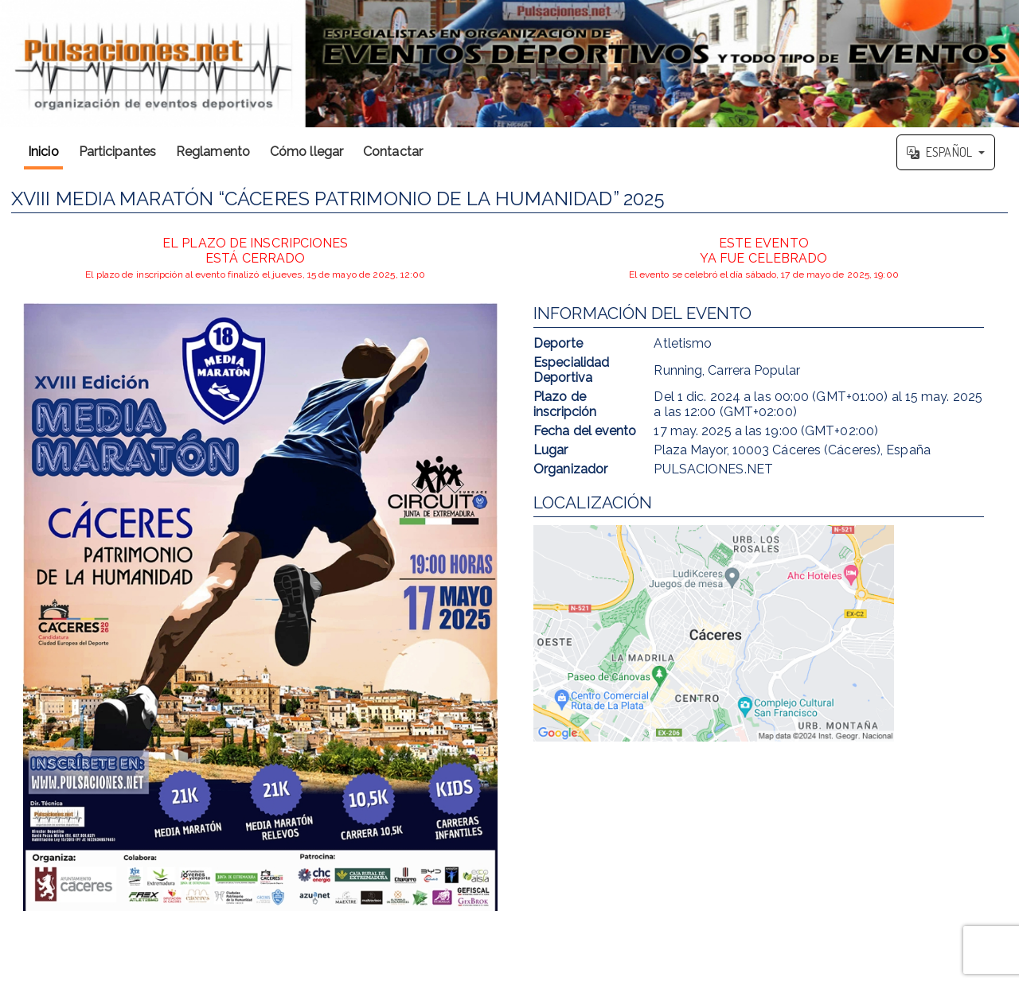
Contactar (393, 151)
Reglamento (213, 151)
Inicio (43, 151)
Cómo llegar (306, 151)
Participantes (117, 151)
